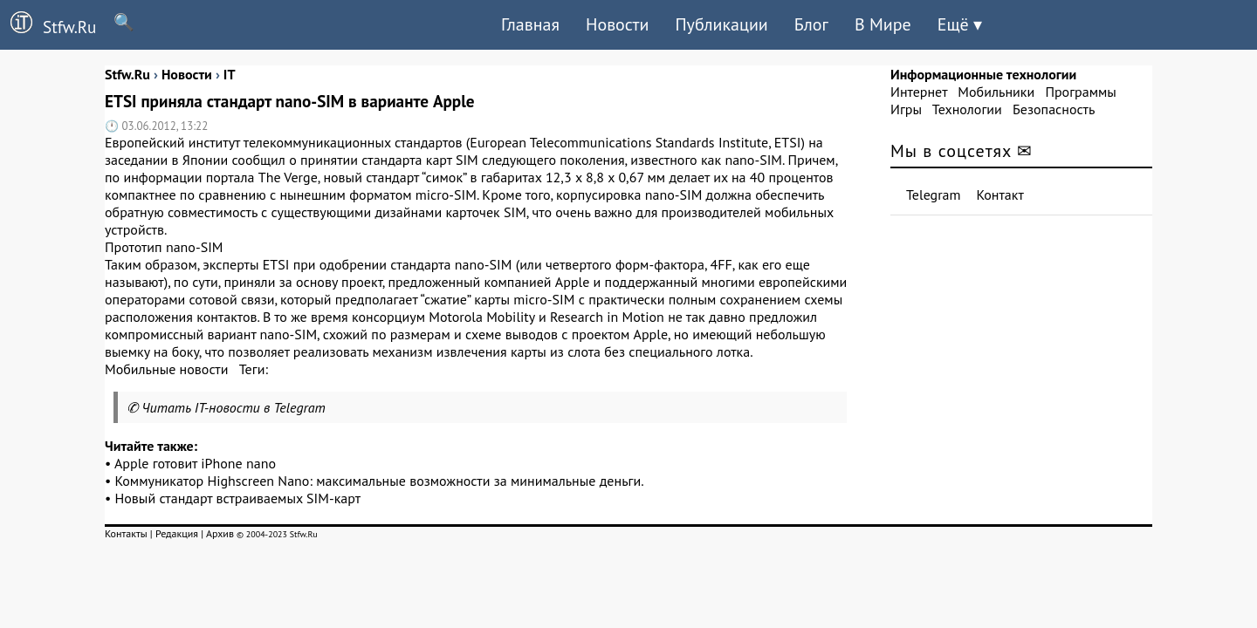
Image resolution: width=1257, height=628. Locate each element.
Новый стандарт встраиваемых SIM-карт (238, 498)
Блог (811, 24)
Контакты (126, 533)
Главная (530, 24)
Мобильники (996, 91)
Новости (617, 24)
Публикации (721, 24)
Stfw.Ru (48, 24)
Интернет (918, 91)
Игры (906, 109)
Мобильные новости (166, 369)
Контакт (1000, 194)
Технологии (967, 109)
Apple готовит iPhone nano (195, 463)
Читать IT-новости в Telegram (233, 407)
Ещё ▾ (960, 24)
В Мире (883, 24)
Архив (220, 533)
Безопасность (1054, 109)
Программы (1080, 91)
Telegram (933, 194)
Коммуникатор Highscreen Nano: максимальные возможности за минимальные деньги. (379, 480)
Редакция (176, 533)
